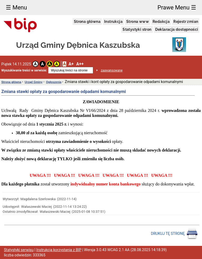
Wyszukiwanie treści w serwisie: (24, 70)
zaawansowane (112, 70)
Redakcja (161, 21)
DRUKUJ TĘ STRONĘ (174, 234)
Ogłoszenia (54, 82)
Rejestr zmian (185, 21)
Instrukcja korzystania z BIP (58, 250)
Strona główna (87, 21)
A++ (80, 63)
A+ (70, 63)
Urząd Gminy (34, 82)
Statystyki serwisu (19, 250)
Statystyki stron (137, 29)
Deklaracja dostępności (176, 29)
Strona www (137, 21)
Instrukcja (113, 21)
